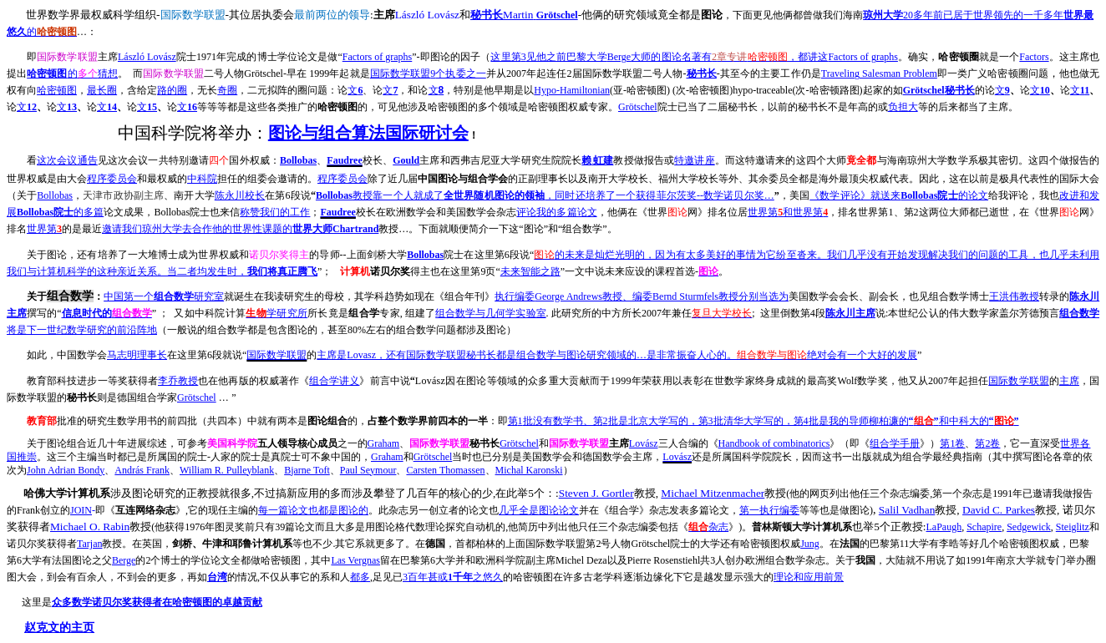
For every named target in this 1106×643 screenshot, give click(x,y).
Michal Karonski (529, 470)
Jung (809, 543)
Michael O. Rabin (89, 526)
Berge (123, 560)
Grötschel (939, 90)
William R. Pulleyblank (227, 470)
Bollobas (298, 160)
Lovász (643, 443)
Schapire (984, 527)
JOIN (81, 510)
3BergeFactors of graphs (693, 57)
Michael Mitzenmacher (712, 493)
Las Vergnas (355, 560)
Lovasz (617, 355)
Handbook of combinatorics (774, 443)
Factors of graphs (377, 57)
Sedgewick (1029, 527)
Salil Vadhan (907, 510)
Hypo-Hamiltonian (572, 90)
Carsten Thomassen (445, 470)
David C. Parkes (998, 510)
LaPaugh (944, 527)
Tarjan (89, 543)
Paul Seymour (368, 470)
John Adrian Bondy (65, 470)
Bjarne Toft (307, 470)
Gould (406, 160)
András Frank (142, 470)
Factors (1033, 57)
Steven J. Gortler (596, 493)
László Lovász (147, 57)
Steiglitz (1072, 527)
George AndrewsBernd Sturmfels (642, 296)
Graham (384, 443)
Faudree (344, 160)
